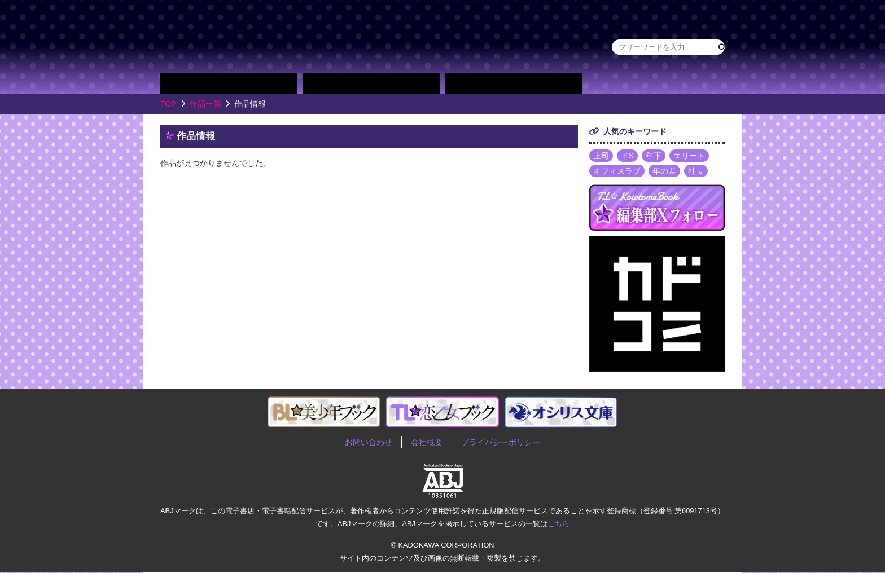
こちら (558, 523)
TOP (168, 103)
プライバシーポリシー (500, 442)
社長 (696, 171)
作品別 (228, 83)
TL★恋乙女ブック (374, 37)
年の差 (664, 171)
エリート (689, 155)
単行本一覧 (513, 83)
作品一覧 (205, 103)
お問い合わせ (368, 442)
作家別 (371, 83)
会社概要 (426, 442)
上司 (601, 155)
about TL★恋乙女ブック (620, 83)
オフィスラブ (617, 171)
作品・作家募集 (692, 83)
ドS (627, 155)
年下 (653, 155)
